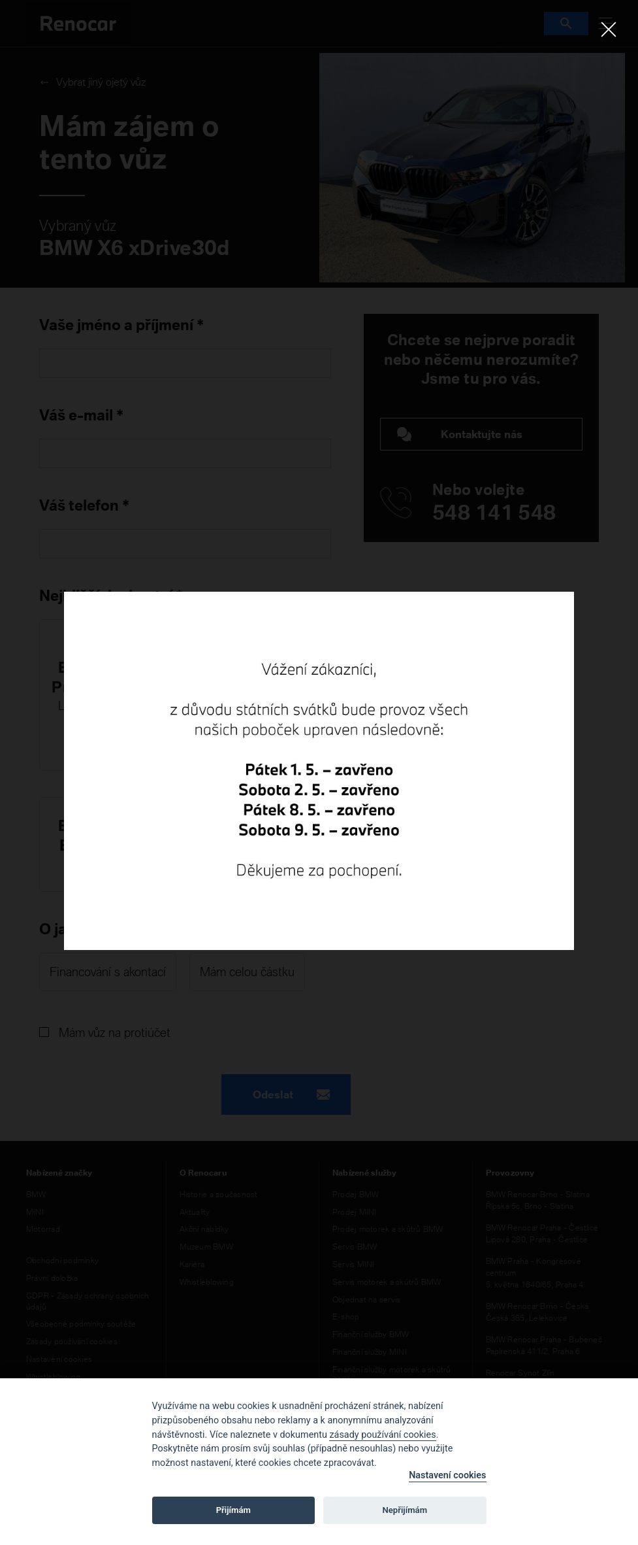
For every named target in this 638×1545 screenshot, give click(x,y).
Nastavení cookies (447, 1475)
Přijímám (233, 1510)
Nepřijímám (405, 1510)
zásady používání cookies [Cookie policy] (382, 1434)
